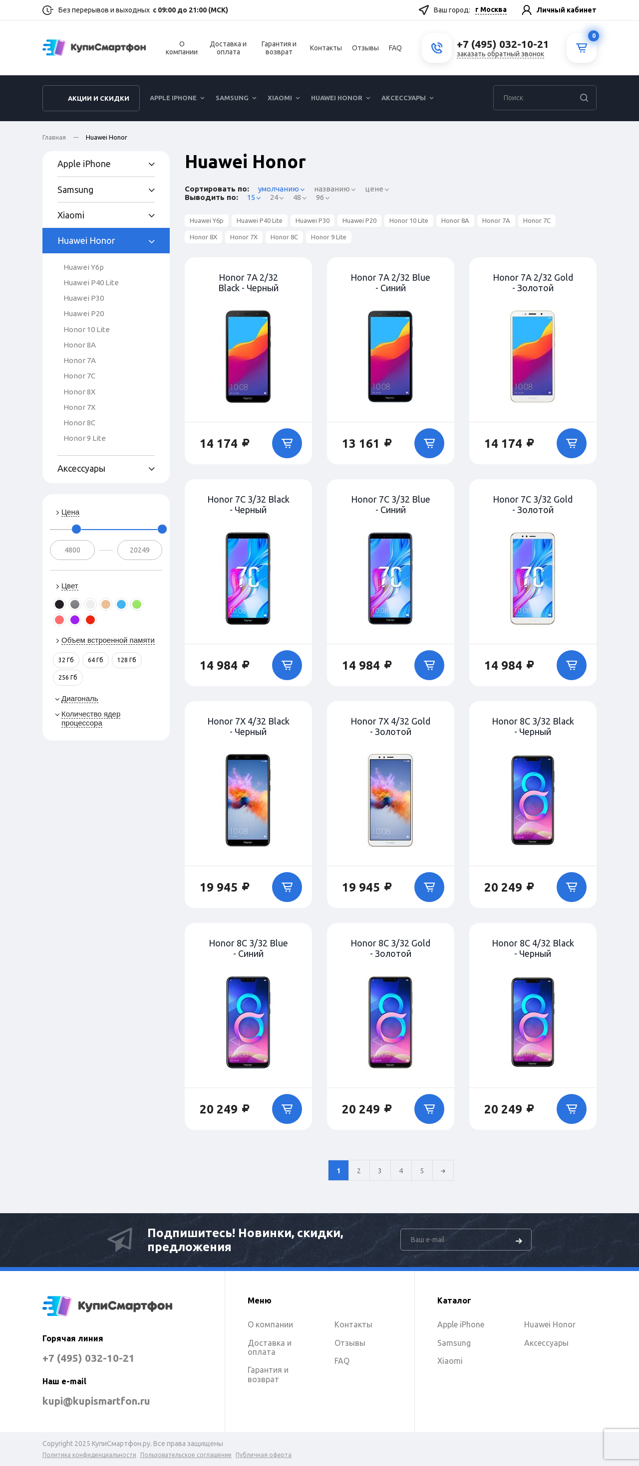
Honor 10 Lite (86, 329)
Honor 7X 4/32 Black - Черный (248, 726)
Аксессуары (403, 102)
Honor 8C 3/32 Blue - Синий (248, 948)
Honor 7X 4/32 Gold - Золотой (390, 726)
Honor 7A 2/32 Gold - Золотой (533, 282)
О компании (182, 50)
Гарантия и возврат (279, 50)
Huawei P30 (83, 298)
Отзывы (365, 50)
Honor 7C (79, 375)
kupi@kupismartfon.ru (108, 1400)
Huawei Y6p (83, 267)
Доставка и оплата (228, 50)
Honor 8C (79, 422)
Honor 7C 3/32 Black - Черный (248, 504)
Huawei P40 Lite (91, 282)
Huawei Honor (336, 102)
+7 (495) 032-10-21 (95, 1357)
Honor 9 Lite (84, 438)
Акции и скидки (98, 103)
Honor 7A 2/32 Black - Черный (248, 282)
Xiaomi (280, 102)
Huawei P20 (83, 313)
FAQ (395, 50)
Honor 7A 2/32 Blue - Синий (390, 282)
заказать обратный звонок (500, 56)
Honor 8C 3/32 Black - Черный (533, 726)
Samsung (232, 102)
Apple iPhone (173, 102)
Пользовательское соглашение (186, 1455)
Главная (54, 137)
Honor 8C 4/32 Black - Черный (533, 948)
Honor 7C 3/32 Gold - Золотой (533, 504)
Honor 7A (79, 360)
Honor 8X (79, 391)
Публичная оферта (264, 1455)
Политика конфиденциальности (89, 1455)
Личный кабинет (567, 10)
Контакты (326, 50)
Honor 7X (79, 407)
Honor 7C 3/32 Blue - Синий (390, 504)
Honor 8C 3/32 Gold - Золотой (390, 948)
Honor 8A (79, 345)
